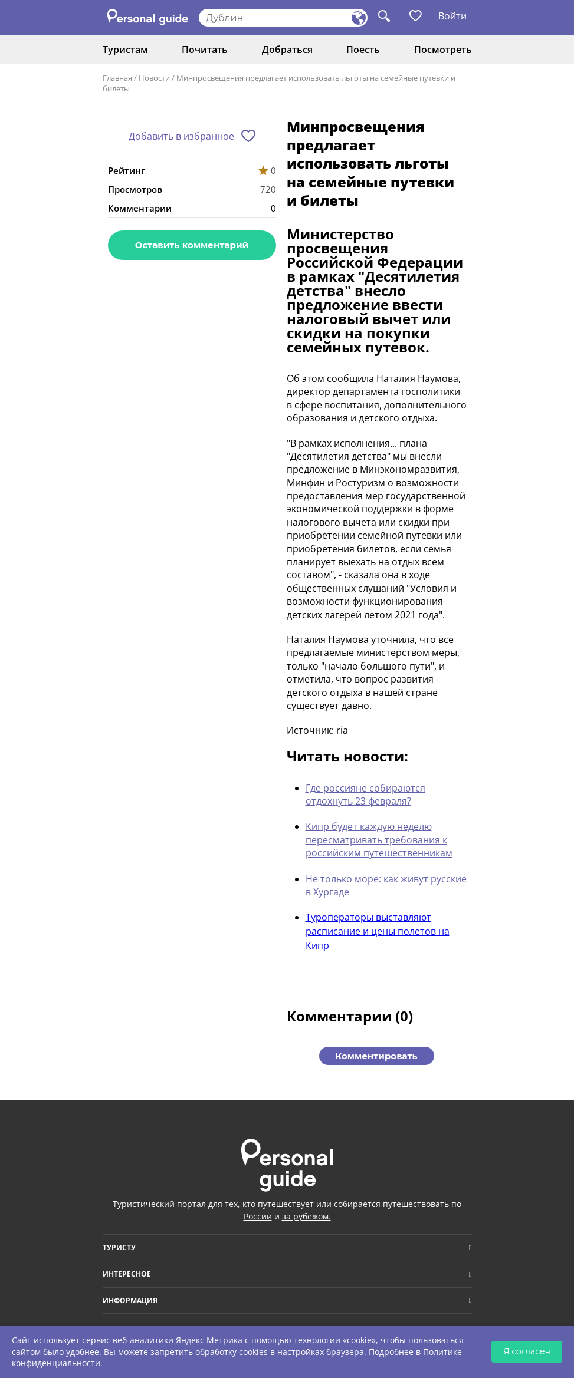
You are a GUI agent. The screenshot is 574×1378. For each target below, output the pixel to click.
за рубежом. (306, 1216)
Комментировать (376, 1055)
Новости (154, 77)
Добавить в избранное (181, 136)
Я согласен (526, 1351)
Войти (452, 15)
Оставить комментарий (191, 244)
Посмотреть (443, 49)
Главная (117, 77)
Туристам (125, 49)
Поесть (363, 49)
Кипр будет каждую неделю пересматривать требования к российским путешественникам (379, 839)
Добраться (287, 49)
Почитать (205, 49)
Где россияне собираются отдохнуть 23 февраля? (365, 794)
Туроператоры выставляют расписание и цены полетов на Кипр (378, 931)
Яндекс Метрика (209, 1340)
